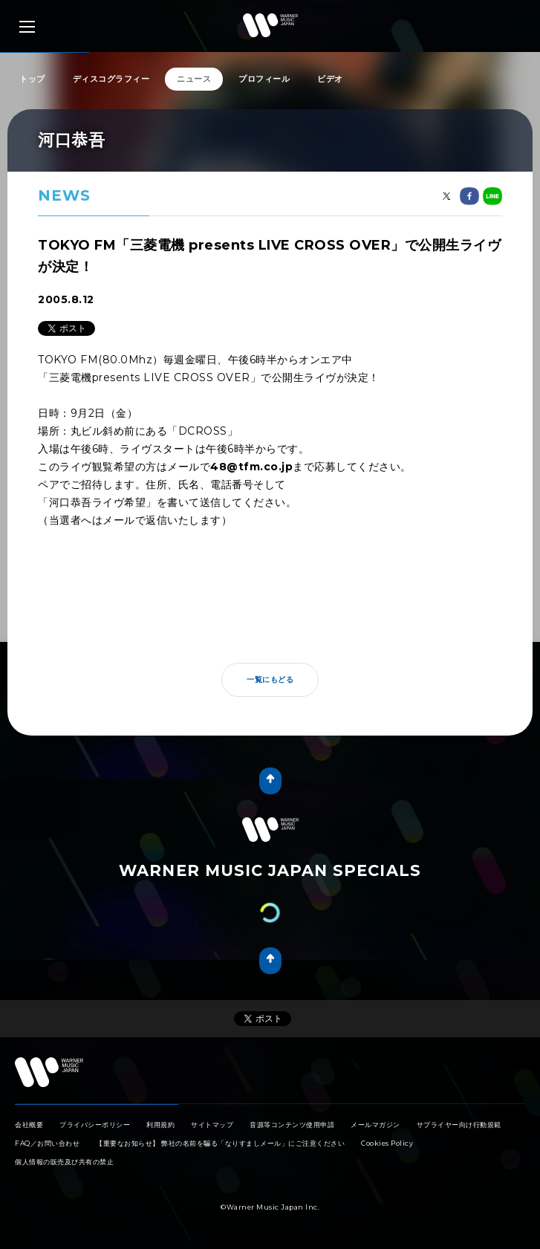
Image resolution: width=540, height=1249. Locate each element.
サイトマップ (212, 1124)
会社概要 (29, 1124)
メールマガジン (375, 1124)
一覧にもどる (270, 679)
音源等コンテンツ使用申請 (292, 1124)
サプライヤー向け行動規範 (459, 1124)
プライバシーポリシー (94, 1124)
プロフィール (264, 79)
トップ (32, 79)
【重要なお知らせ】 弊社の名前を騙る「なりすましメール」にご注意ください (220, 1143)
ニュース (194, 79)
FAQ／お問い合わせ (47, 1143)
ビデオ (330, 79)
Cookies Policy (387, 1143)
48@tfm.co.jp (251, 466)
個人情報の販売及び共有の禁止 (64, 1162)
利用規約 (160, 1124)
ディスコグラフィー (111, 79)
